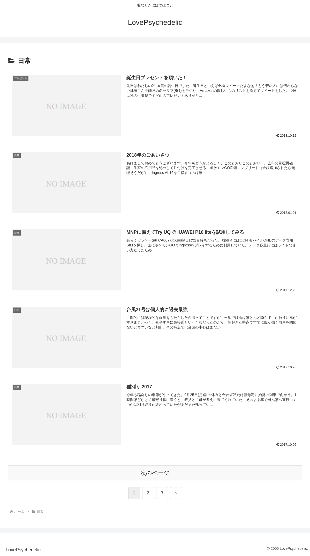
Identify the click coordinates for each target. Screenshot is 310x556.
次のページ (155, 473)
